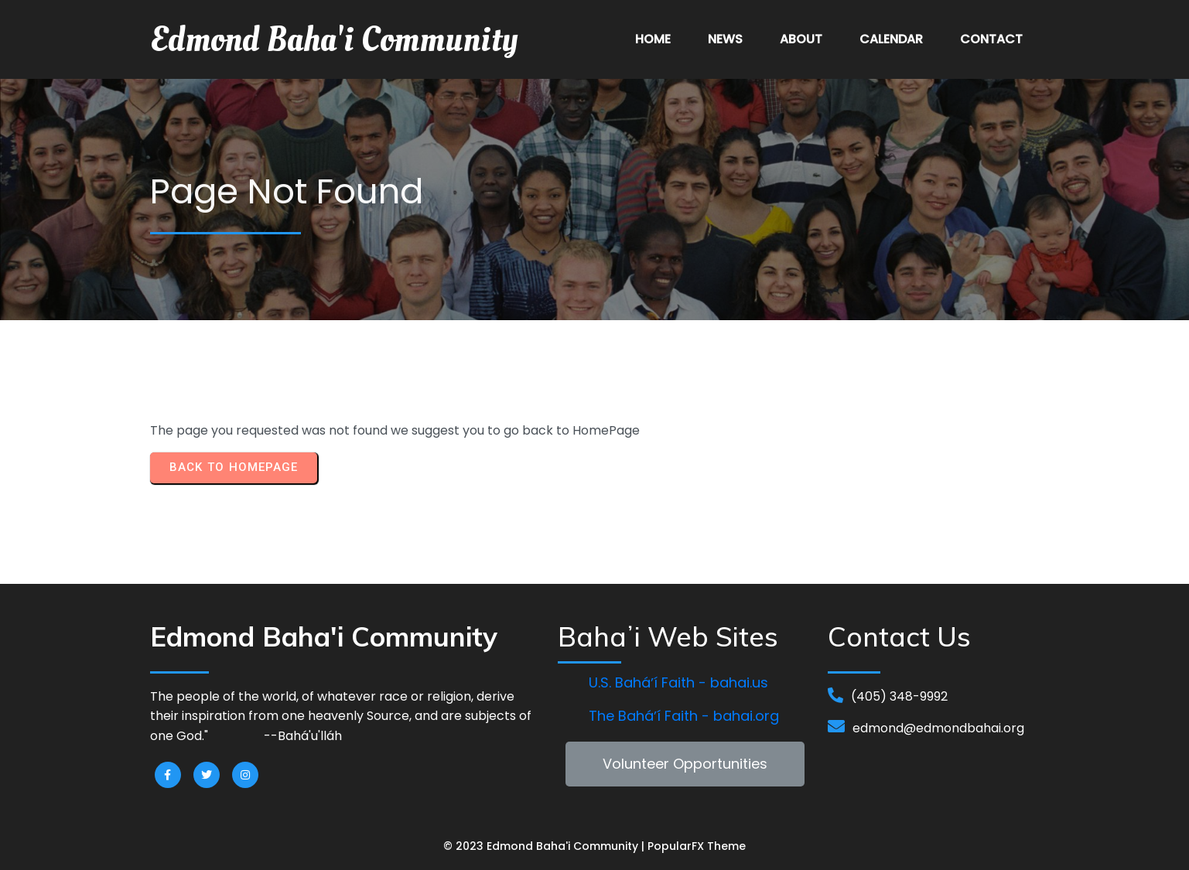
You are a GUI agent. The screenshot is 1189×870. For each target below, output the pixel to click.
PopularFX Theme (696, 846)
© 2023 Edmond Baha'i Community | (545, 846)
